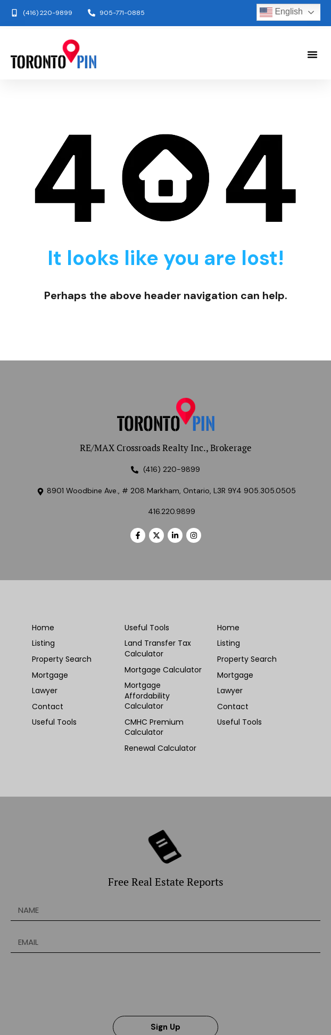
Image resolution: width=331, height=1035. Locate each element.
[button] (312, 54)
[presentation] (91, 984)
